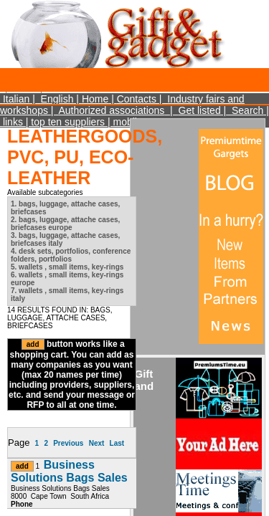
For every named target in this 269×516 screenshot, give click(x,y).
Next (97, 443)
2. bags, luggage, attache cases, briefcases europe (65, 223)
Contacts (136, 99)
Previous (68, 443)
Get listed (200, 110)
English (57, 99)
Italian (16, 99)
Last (117, 443)
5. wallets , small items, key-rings (67, 267)
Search (247, 110)
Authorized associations (111, 110)
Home (95, 99)
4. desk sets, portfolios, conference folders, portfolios (71, 255)
